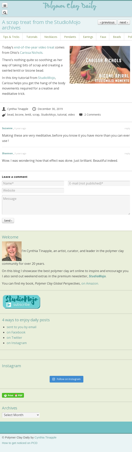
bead (10, 114)
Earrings (88, 37)
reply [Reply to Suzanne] (127, 128)
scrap (36, 114)
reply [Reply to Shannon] (127, 153)
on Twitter (14, 337)
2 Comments (90, 114)
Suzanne (7, 128)
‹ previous (107, 22)
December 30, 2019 (47, 109)
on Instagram (17, 343)
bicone (19, 114)
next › (124, 22)
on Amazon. (90, 283)
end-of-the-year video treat (34, 47)
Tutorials (31, 37)
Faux (103, 37)
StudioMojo (46, 78)
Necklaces (50, 37)
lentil (28, 114)
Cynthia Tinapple (15, 109)
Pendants (70, 37)
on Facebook (16, 332)
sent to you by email (21, 327)
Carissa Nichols (31, 52)
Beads (117, 37)
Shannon (7, 153)
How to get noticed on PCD (19, 443)
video (71, 114)
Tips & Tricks (11, 37)
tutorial (61, 114)
